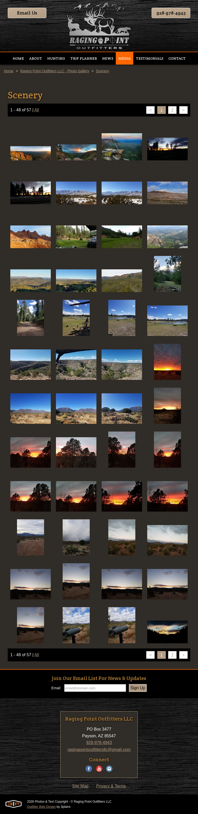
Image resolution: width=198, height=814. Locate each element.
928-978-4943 (171, 13)
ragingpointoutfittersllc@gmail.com (99, 749)
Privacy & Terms (111, 786)
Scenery (102, 71)
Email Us (27, 13)
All (36, 110)
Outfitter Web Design (41, 807)
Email (55, 688)
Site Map (80, 786)
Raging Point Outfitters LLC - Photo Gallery (54, 71)
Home (8, 71)
